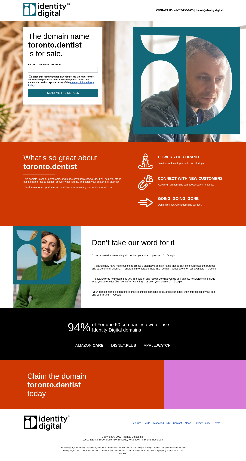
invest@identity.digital (209, 10)
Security (136, 423)
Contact (177, 423)
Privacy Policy (202, 423)
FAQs (147, 423)
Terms (216, 423)
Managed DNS (161, 423)
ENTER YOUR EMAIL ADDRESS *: (63, 68)
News (188, 423)
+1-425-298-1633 (184, 10)
